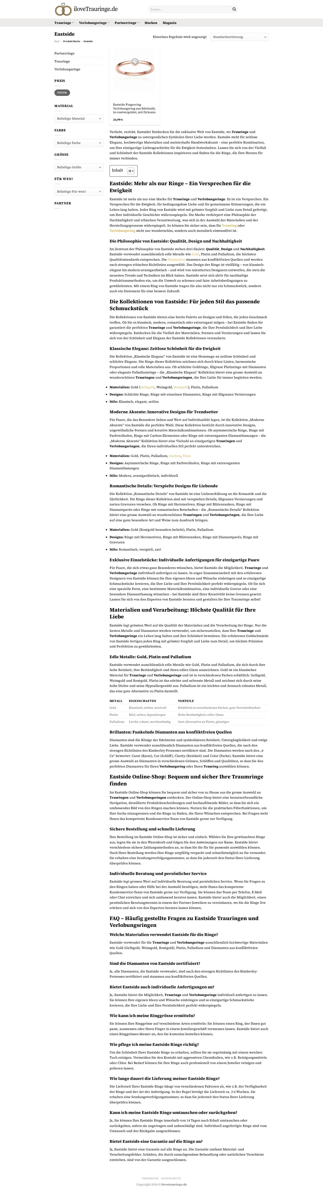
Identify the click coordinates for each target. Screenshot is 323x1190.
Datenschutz (171, 1178)
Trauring (229, 225)
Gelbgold (147, 387)
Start (57, 41)
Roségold (181, 387)
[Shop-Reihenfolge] (240, 37)
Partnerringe (127, 22)
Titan (187, 455)
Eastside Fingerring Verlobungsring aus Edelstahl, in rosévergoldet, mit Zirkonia (134, 108)
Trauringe (64, 22)
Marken (151, 22)
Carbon (175, 455)
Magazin (170, 22)
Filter (62, 92)
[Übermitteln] (234, 9)
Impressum (150, 1178)
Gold (195, 254)
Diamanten (176, 259)
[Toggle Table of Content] (128, 170)
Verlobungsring (122, 230)
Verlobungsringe (94, 22)
